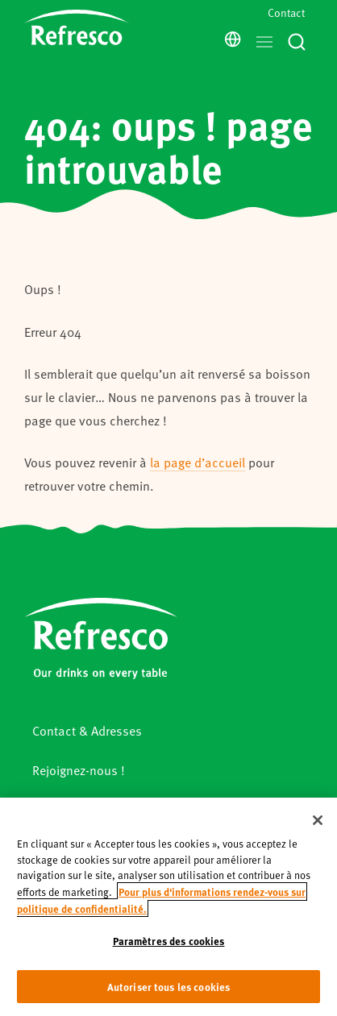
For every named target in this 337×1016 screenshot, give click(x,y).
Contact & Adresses (87, 730)
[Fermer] (317, 844)
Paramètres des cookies (169, 964)
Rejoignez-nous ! (78, 770)
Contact (286, 12)
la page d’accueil (197, 462)
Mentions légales (79, 808)
